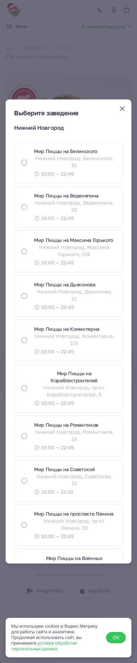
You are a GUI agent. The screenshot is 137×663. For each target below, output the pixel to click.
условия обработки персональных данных (44, 646)
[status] (68, 637)
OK (115, 637)
